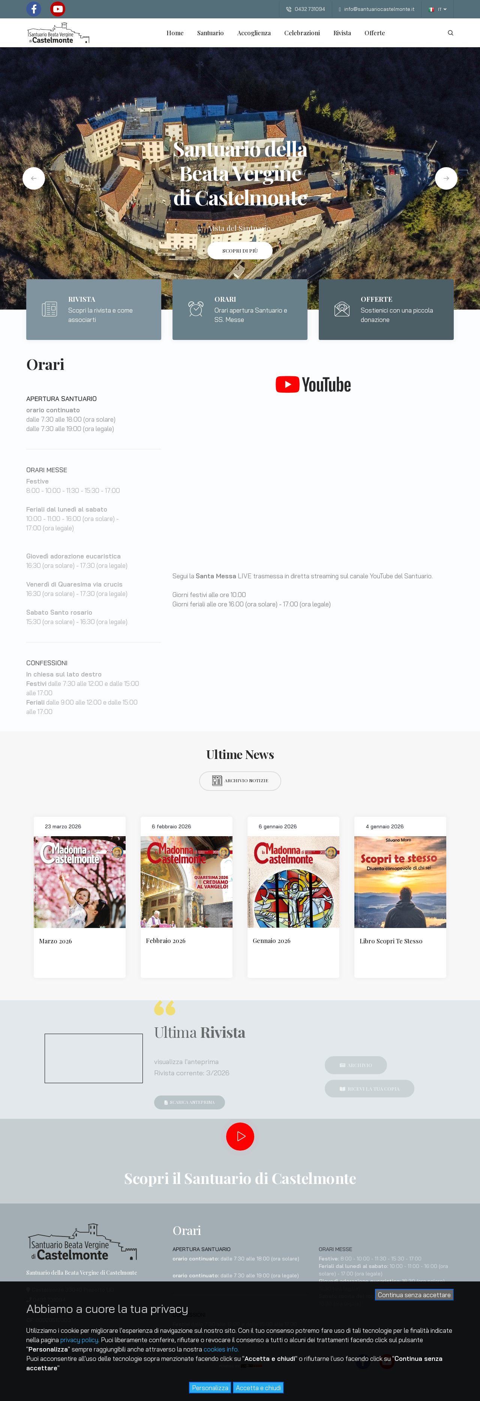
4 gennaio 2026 (385, 826)
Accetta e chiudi (258, 1388)
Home (175, 33)
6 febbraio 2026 (171, 826)
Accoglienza (254, 33)
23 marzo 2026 (63, 826)
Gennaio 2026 (272, 940)
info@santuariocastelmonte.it (376, 9)
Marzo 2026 (55, 941)
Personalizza (210, 1388)
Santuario (210, 33)
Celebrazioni (302, 33)
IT (437, 9)
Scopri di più (240, 250)
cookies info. (221, 1349)
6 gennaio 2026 (278, 826)
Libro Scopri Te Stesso (391, 941)
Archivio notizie (240, 780)
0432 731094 (305, 9)
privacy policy (79, 1340)
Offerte (374, 33)
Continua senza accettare (414, 1295)
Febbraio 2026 (166, 940)
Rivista (342, 33)
